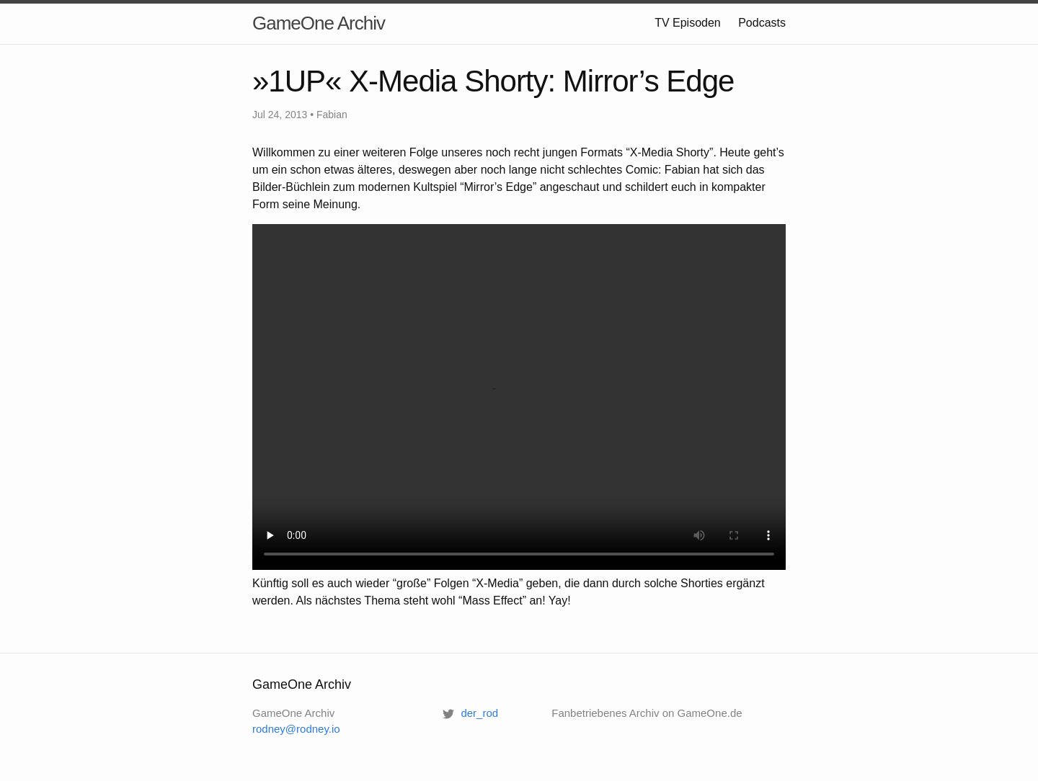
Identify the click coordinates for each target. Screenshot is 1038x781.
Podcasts (762, 23)
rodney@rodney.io (296, 729)
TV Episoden (688, 23)
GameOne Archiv (318, 23)
